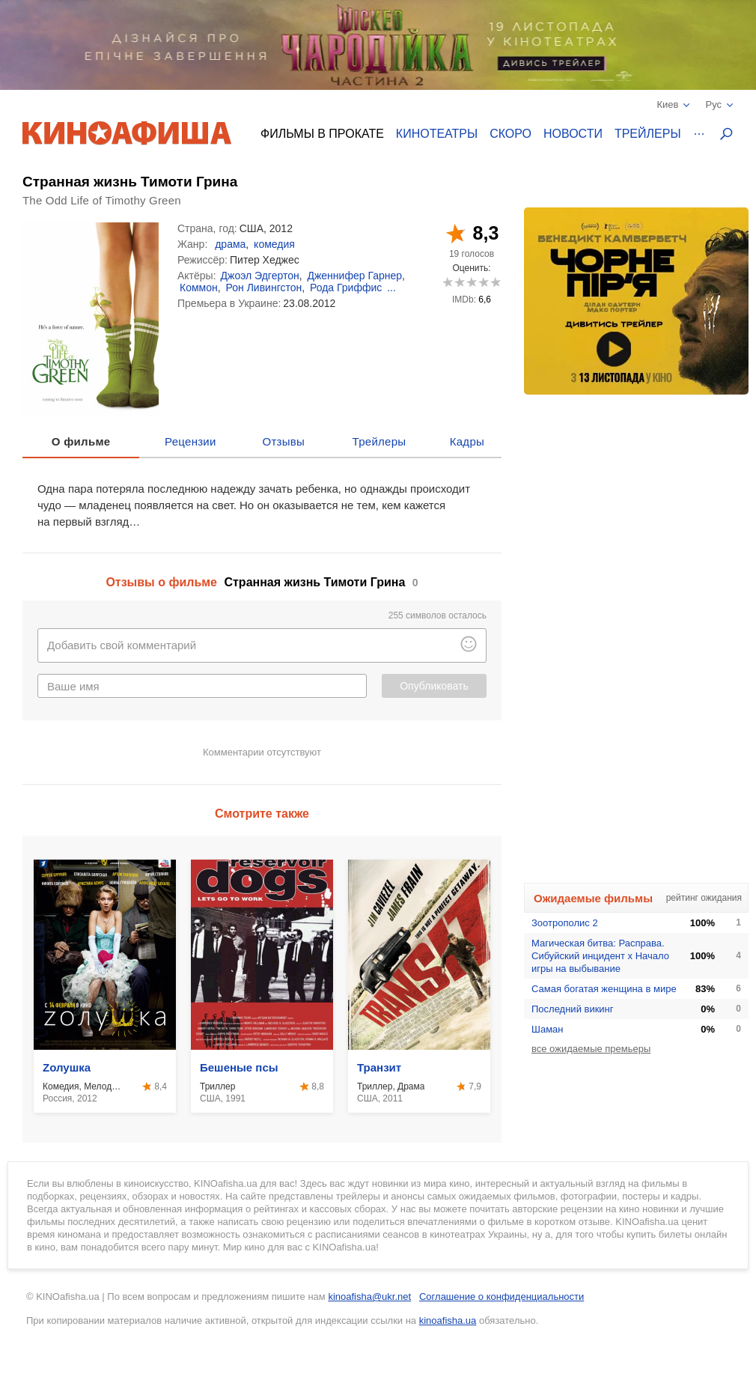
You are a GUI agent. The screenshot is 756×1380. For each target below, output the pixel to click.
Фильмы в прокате (322, 133)
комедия (274, 244)
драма (230, 244)
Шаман (547, 1029)
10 (495, 282)
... (391, 288)
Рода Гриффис (346, 288)
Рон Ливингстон (264, 288)
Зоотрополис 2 (564, 922)
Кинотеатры (437, 133)
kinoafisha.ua (448, 1320)
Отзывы (284, 441)
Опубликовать (434, 686)
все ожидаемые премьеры (590, 1048)
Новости (573, 133)
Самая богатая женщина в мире (604, 988)
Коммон (199, 288)
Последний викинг (572, 1009)
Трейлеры (648, 133)
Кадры (467, 441)
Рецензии (190, 441)
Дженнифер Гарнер (354, 276)
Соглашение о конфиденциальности (501, 1296)
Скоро (510, 133)
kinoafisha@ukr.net (369, 1296)
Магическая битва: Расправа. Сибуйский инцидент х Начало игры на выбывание (600, 955)
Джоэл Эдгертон (260, 276)
